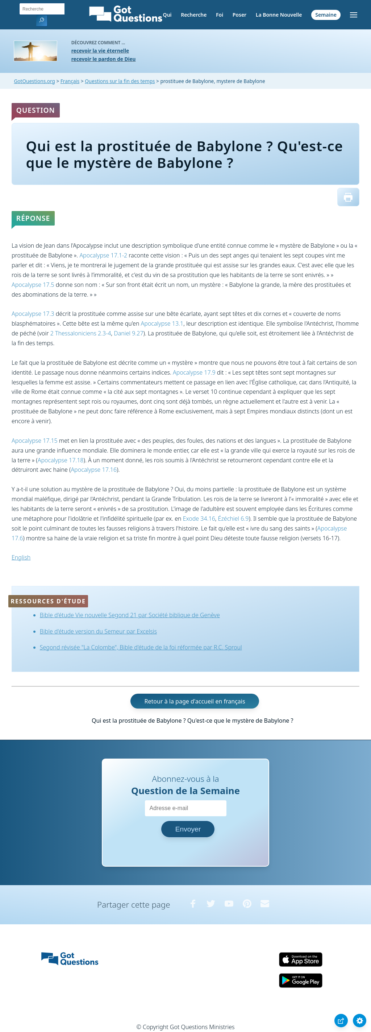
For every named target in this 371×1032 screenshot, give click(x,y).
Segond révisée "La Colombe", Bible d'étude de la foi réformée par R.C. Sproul (141, 647)
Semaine (326, 14)
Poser (239, 14)
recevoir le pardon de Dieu (103, 58)
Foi (219, 14)
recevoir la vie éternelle (100, 50)
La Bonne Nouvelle (279, 14)
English (21, 557)
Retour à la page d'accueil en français (195, 701)
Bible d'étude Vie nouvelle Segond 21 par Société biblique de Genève (130, 615)
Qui (167, 14)
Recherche (194, 14)
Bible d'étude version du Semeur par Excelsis (98, 631)
